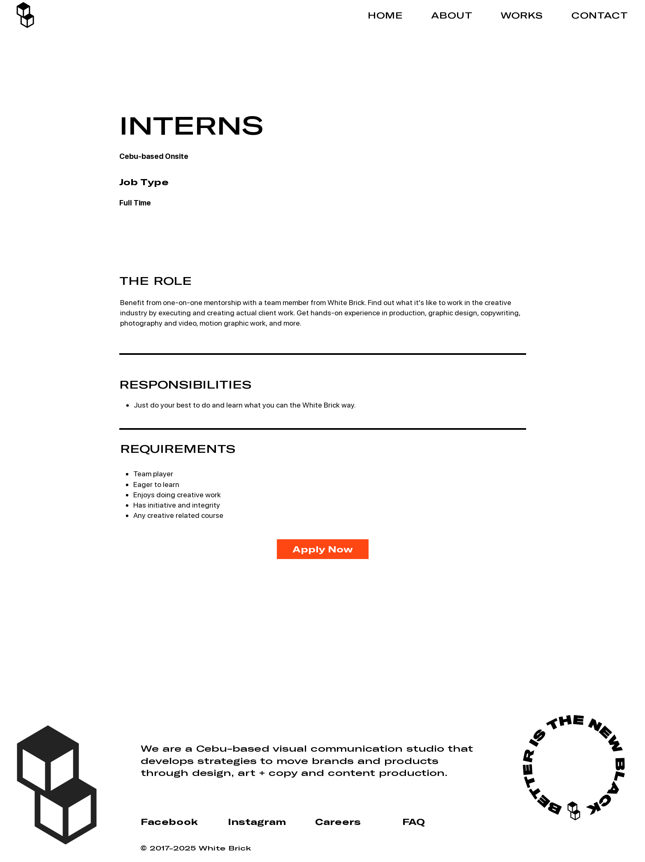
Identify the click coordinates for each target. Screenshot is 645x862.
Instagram (257, 822)
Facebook (169, 822)
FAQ (413, 822)
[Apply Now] (323, 549)
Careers (338, 822)
